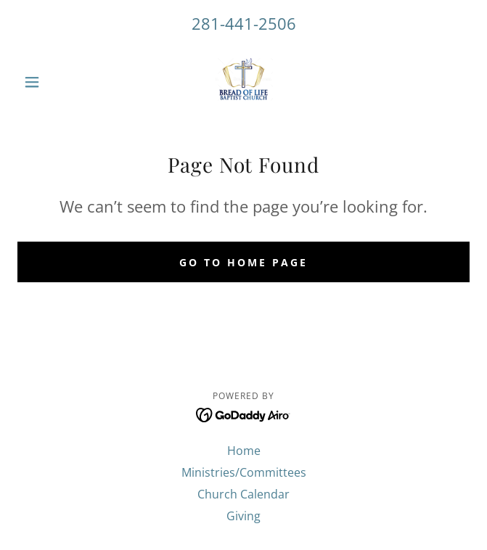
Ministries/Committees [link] (243, 472)
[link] (244, 82)
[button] (51, 82)
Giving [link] (243, 516)
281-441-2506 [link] (244, 23)
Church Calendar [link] (243, 494)
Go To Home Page (243, 262)
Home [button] (244, 451)
